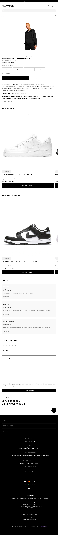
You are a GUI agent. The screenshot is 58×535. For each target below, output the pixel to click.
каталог (6, 420)
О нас (5, 431)
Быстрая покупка (15, 78)
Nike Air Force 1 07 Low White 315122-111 (17, 175)
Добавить (7, 171)
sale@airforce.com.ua (29, 448)
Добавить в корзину (42, 78)
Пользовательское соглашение (29, 514)
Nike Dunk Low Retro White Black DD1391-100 (19, 261)
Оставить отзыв (29, 390)
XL (40, 69)
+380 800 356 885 (30, 441)
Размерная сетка (6, 73)
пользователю (8, 426)
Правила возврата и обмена (29, 519)
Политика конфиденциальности (29, 517)
